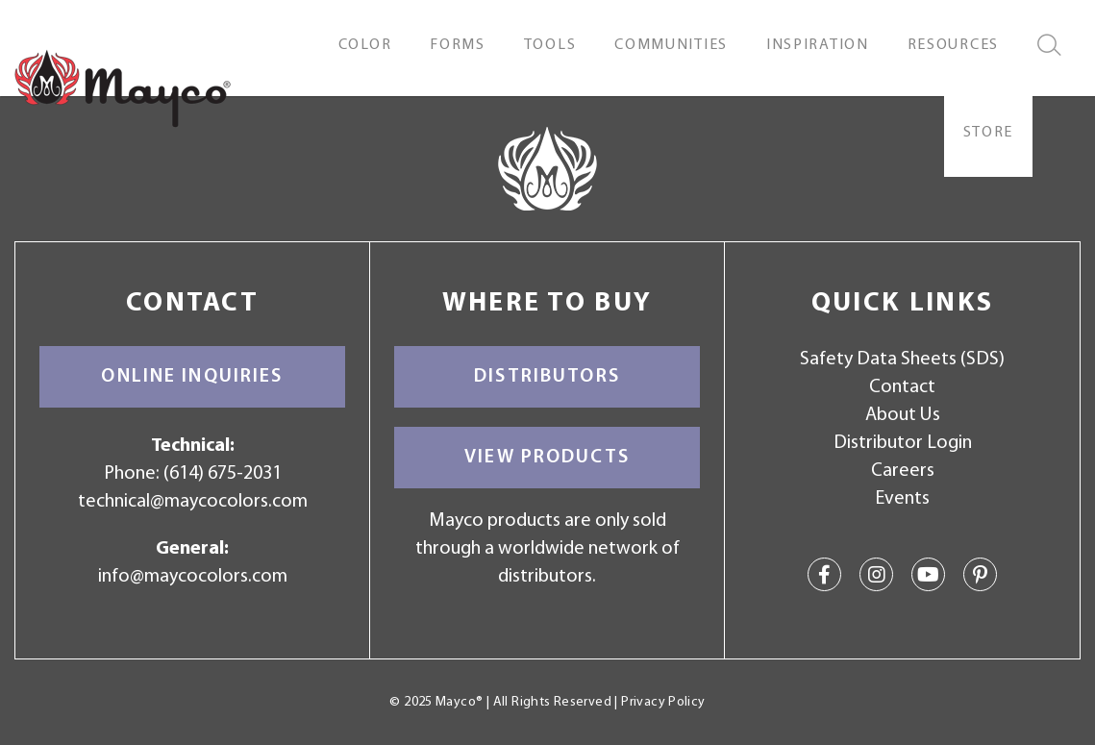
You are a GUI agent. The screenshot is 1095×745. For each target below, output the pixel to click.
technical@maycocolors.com (193, 501)
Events (902, 499)
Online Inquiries (192, 376)
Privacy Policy (663, 702)
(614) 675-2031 (222, 474)
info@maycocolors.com (192, 576)
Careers (902, 471)
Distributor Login (903, 443)
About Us (902, 415)
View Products (547, 457)
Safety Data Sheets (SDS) (902, 359)
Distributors (547, 376)
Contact (902, 387)
